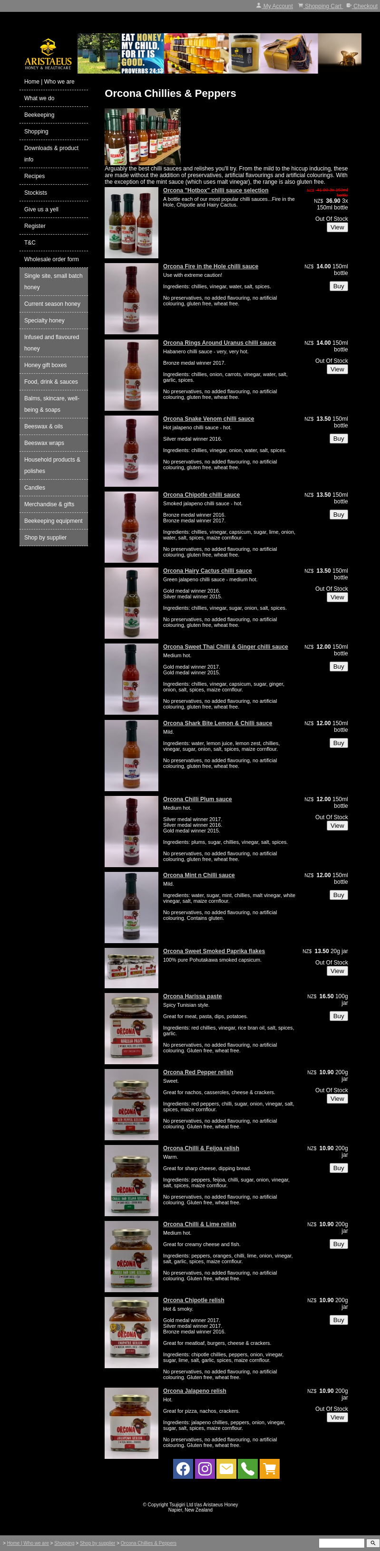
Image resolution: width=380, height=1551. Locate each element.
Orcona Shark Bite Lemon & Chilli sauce (217, 723)
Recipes (34, 176)
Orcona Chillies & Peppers (148, 1543)
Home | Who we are (49, 81)
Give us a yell (41, 209)
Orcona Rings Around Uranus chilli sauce (219, 343)
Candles (34, 487)
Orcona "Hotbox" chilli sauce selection (215, 190)
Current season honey (52, 304)
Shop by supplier (45, 537)
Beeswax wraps (44, 443)
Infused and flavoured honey (51, 343)
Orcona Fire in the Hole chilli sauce (210, 266)
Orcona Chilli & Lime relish (199, 1224)
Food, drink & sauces (51, 381)
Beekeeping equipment (53, 521)
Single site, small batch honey (53, 282)
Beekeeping (39, 115)
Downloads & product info (51, 154)
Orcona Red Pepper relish (198, 1072)
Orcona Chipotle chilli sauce (201, 495)
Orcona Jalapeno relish (194, 1391)
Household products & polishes (52, 465)
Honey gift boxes (45, 365)
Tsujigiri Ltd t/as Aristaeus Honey (203, 1504)
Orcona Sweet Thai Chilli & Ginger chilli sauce (225, 646)
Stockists (35, 192)
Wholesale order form (51, 259)
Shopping (36, 131)
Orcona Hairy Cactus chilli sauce (207, 570)
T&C (30, 242)
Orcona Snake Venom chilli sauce (208, 419)
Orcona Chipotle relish (193, 1300)
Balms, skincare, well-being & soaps (51, 404)
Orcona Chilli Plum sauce (197, 799)
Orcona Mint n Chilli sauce (199, 875)
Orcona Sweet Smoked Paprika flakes (214, 951)
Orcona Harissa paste (192, 996)
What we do (39, 98)
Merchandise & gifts (49, 504)
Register (35, 226)
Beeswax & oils (43, 426)
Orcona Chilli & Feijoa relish (201, 1148)
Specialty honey (44, 320)
